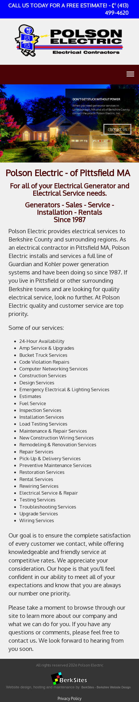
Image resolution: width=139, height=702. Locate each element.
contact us (117, 129)
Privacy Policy (70, 698)
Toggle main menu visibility (130, 75)
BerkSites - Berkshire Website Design (106, 687)
